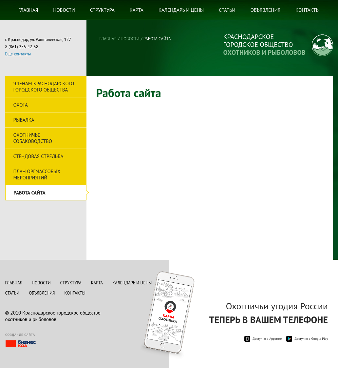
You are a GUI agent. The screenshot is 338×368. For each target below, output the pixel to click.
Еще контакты (18, 54)
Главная (28, 10)
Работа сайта (30, 193)
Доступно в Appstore (267, 339)
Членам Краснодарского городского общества (43, 86)
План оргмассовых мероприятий (37, 174)
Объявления (266, 10)
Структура (102, 10)
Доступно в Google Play (311, 339)
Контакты (307, 10)
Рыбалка (23, 120)
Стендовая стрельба (38, 156)
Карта (136, 10)
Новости (64, 10)
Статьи (227, 10)
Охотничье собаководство (32, 138)
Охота (20, 105)
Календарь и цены (181, 10)
